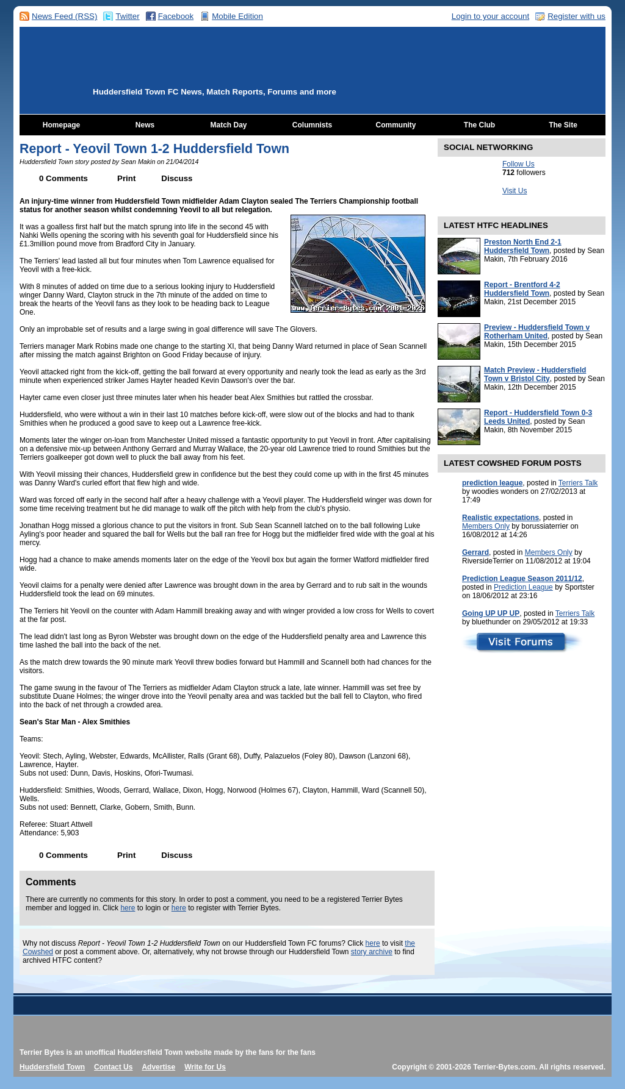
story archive (371, 952)
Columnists (312, 125)
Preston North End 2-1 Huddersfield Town (523, 246)
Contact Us (113, 1067)
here (127, 908)
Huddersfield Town (52, 1067)
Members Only (486, 526)
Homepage (61, 125)
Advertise (158, 1067)
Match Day (228, 125)
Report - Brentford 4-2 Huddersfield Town (522, 289)
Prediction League (523, 587)
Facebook (176, 16)
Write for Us (205, 1067)
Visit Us (514, 191)
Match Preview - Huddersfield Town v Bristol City (535, 374)
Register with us (576, 16)
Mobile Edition (237, 16)
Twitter (127, 16)
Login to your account (490, 16)
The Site (563, 125)
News (144, 125)
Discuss (176, 178)
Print (126, 178)
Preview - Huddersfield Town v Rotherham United (537, 331)
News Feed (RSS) (64, 16)
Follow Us (518, 164)
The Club (479, 125)
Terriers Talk (578, 483)
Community (396, 125)
